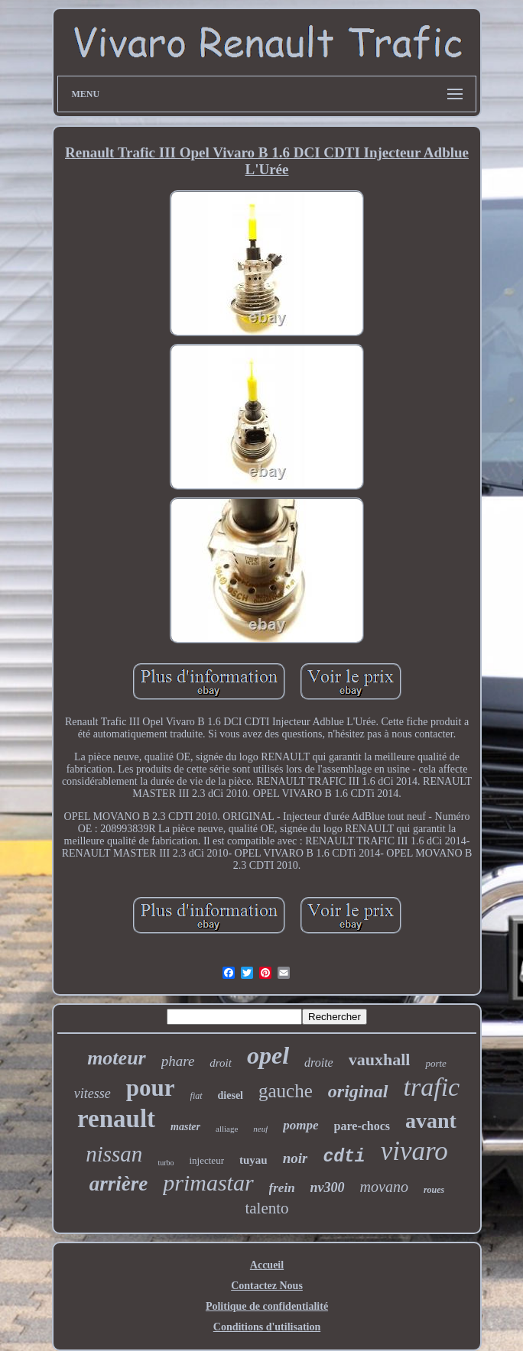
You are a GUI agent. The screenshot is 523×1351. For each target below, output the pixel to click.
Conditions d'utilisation (266, 1327)
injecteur (206, 1160)
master (185, 1126)
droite (318, 1062)
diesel (230, 1095)
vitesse (92, 1093)
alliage (227, 1128)
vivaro (414, 1151)
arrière (118, 1183)
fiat (196, 1095)
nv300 (327, 1187)
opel (268, 1055)
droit (221, 1063)
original (358, 1091)
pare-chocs (362, 1125)
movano (384, 1186)
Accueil (267, 1265)
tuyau (253, 1160)
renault (116, 1118)
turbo (166, 1162)
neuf (260, 1128)
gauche (285, 1090)
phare (178, 1061)
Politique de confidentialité (267, 1306)
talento (266, 1208)
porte (435, 1063)
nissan (114, 1154)
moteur (116, 1058)
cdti (344, 1157)
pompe (300, 1125)
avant (430, 1120)
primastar (208, 1182)
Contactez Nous (267, 1285)
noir (295, 1158)
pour (150, 1087)
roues (434, 1189)
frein (282, 1188)
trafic (432, 1087)
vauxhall (380, 1059)
